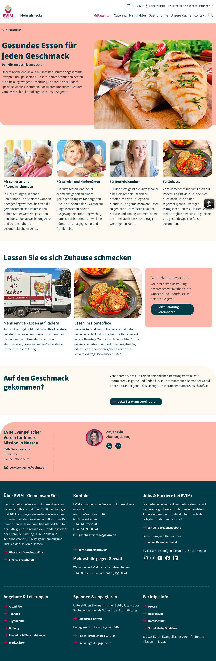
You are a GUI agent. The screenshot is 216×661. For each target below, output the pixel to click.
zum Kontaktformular (93, 550)
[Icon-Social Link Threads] (154, 559)
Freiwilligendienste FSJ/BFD (97, 636)
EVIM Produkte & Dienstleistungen (189, 6)
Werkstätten (17, 642)
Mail (124, 573)
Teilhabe (14, 614)
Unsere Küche (180, 15)
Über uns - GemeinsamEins (26, 552)
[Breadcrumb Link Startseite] (3, 30)
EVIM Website (157, 6)
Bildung (14, 628)
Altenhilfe (15, 606)
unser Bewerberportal (162, 542)
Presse (152, 606)
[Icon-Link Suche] (209, 15)
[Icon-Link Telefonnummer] (110, 446)
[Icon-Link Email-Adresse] (119, 446)
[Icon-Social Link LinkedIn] (176, 559)
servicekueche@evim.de (27, 467)
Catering (120, 15)
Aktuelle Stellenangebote (164, 528)
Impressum (155, 614)
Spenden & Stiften (90, 619)
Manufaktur (137, 15)
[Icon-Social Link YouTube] (161, 559)
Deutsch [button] (134, 6)
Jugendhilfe (16, 621)
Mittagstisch (102, 15)
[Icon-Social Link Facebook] (169, 559)
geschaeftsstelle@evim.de (97, 535)
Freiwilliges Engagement (95, 643)
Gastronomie (158, 15)
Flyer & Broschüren (21, 560)
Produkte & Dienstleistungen (27, 635)
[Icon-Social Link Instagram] (146, 559)
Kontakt (199, 15)
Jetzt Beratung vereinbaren (168, 309)
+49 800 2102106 (87, 573)
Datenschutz (156, 621)
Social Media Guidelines (163, 628)
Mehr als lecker (32, 15)
